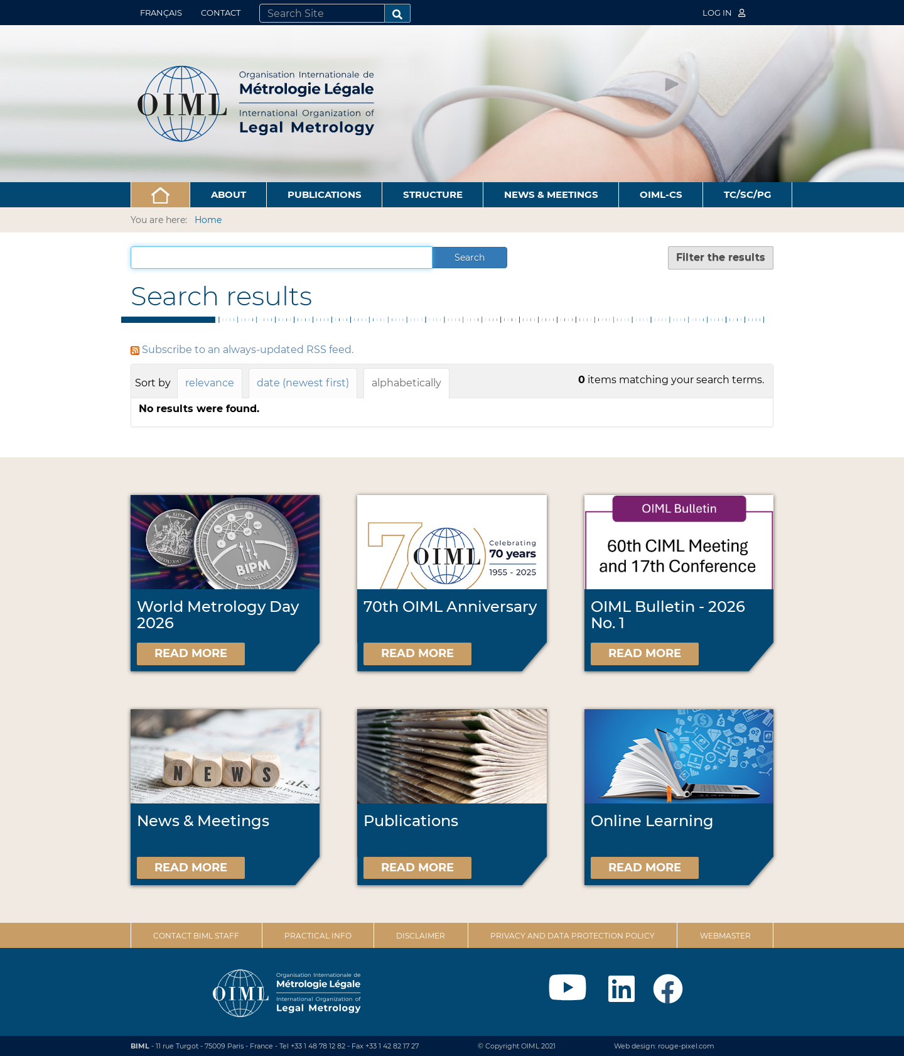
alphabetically (406, 383)
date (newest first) (303, 383)
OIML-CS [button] (661, 194)
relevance (209, 383)
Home (208, 220)
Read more (190, 653)
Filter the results (720, 257)
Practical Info (318, 935)
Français (161, 13)
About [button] (228, 194)
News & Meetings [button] (551, 194)
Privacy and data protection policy (572, 935)
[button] (160, 194)
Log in (723, 13)
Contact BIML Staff (196, 935)
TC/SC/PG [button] (748, 194)
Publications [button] (325, 194)
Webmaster (725, 935)
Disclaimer (420, 935)
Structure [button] (433, 194)
